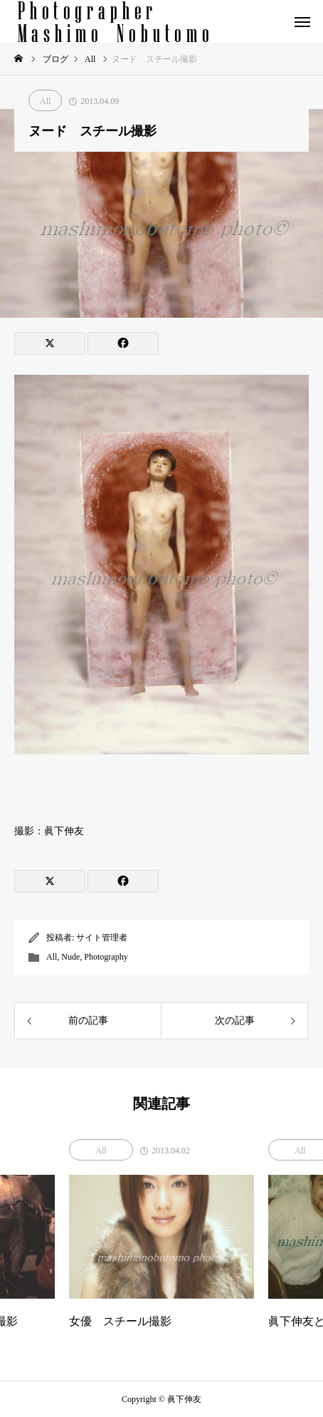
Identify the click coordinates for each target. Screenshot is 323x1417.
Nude (70, 957)
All (45, 101)
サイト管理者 (101, 938)
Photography (105, 957)
